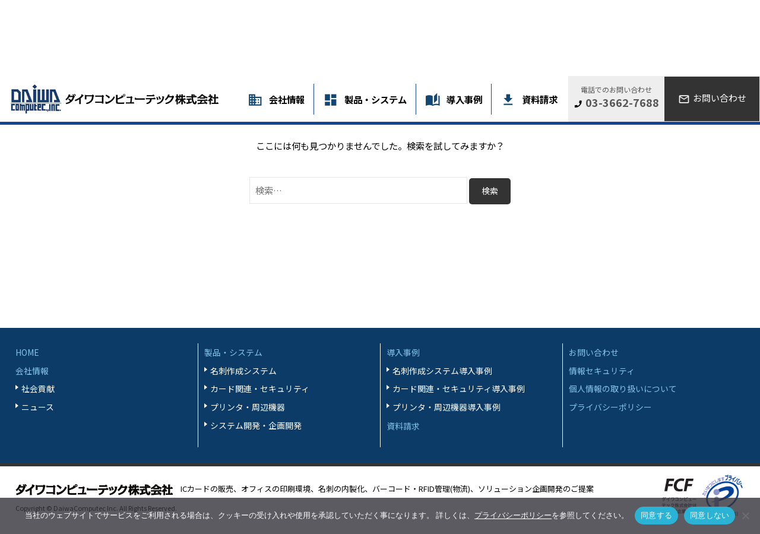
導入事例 (464, 99)
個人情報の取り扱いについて (623, 388)
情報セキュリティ (602, 371)
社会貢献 (38, 388)
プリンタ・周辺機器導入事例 (446, 407)
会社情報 (287, 99)
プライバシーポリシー (610, 407)
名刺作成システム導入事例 (442, 371)
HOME (27, 352)
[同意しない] (745, 516)
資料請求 (540, 99)
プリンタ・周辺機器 (247, 407)
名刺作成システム (243, 371)
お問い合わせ (594, 352)
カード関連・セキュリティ (259, 388)
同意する (656, 515)
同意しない (709, 515)
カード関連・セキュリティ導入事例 (458, 388)
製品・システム (375, 99)
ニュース (37, 407)
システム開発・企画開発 (256, 425)
